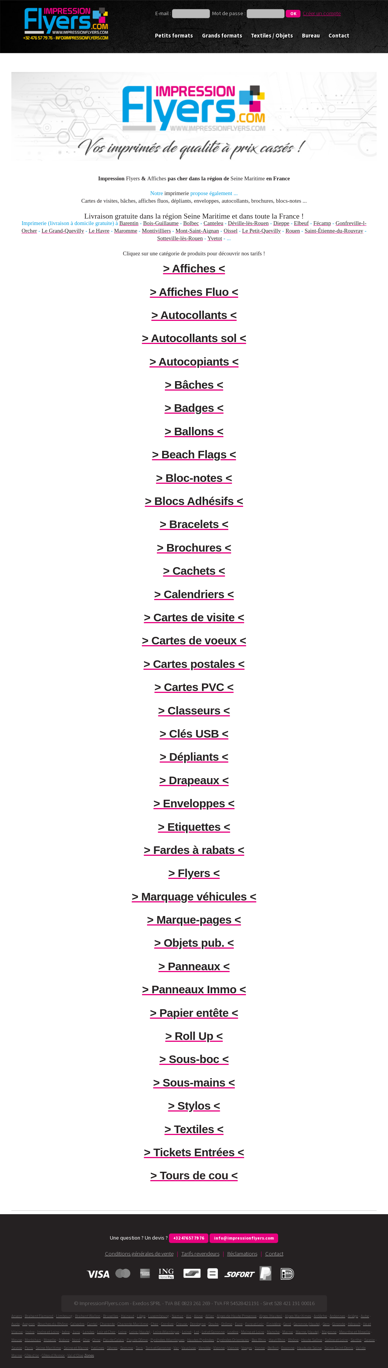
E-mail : (163, 13)
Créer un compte (322, 13)
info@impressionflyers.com (244, 1238)
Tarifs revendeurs (200, 1253)
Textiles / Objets (272, 35)
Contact (339, 35)
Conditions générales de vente (139, 1253)
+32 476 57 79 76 (188, 1238)
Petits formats (174, 35)
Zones (89, 1355)
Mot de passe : (229, 13)
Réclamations (242, 1253)
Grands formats (222, 35)
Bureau (311, 35)
